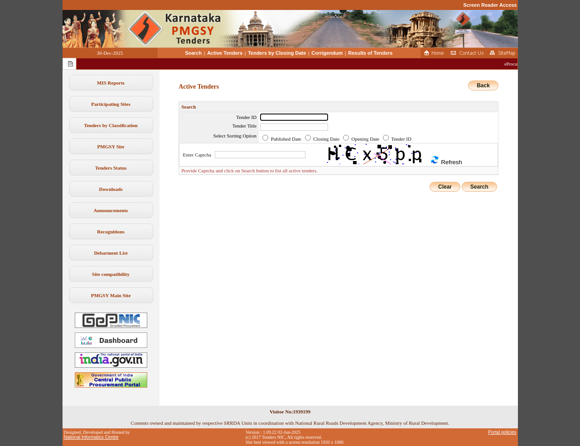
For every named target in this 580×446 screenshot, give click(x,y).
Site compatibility (111, 274)
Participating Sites (110, 104)
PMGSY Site (111, 146)
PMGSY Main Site (111, 295)
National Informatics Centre (91, 437)
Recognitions (111, 231)
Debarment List (110, 253)
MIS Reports (111, 82)
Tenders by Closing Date (277, 53)
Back (483, 85)
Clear (445, 187)
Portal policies (502, 432)
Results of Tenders (370, 53)
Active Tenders (224, 53)
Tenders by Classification (110, 125)
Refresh (446, 160)
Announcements (111, 210)
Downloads (111, 189)
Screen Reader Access (490, 5)
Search (193, 53)
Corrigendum (327, 53)
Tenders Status (111, 168)
